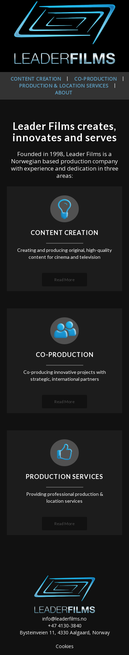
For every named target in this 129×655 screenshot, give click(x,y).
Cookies (65, 646)
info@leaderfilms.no (64, 618)
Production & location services (63, 85)
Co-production (95, 78)
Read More (64, 279)
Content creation (36, 78)
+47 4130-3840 (65, 625)
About (64, 92)
